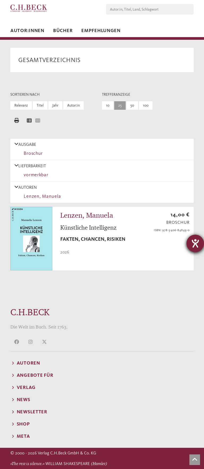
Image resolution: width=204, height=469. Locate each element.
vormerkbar (34, 175)
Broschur (32, 153)
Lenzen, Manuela (41, 196)
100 (145, 105)
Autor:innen (27, 30)
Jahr (55, 105)
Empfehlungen (101, 30)
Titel (40, 105)
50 (132, 105)
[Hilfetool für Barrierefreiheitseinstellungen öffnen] (195, 243)
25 (120, 105)
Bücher (63, 30)
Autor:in (73, 105)
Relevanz (21, 105)
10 (107, 105)
